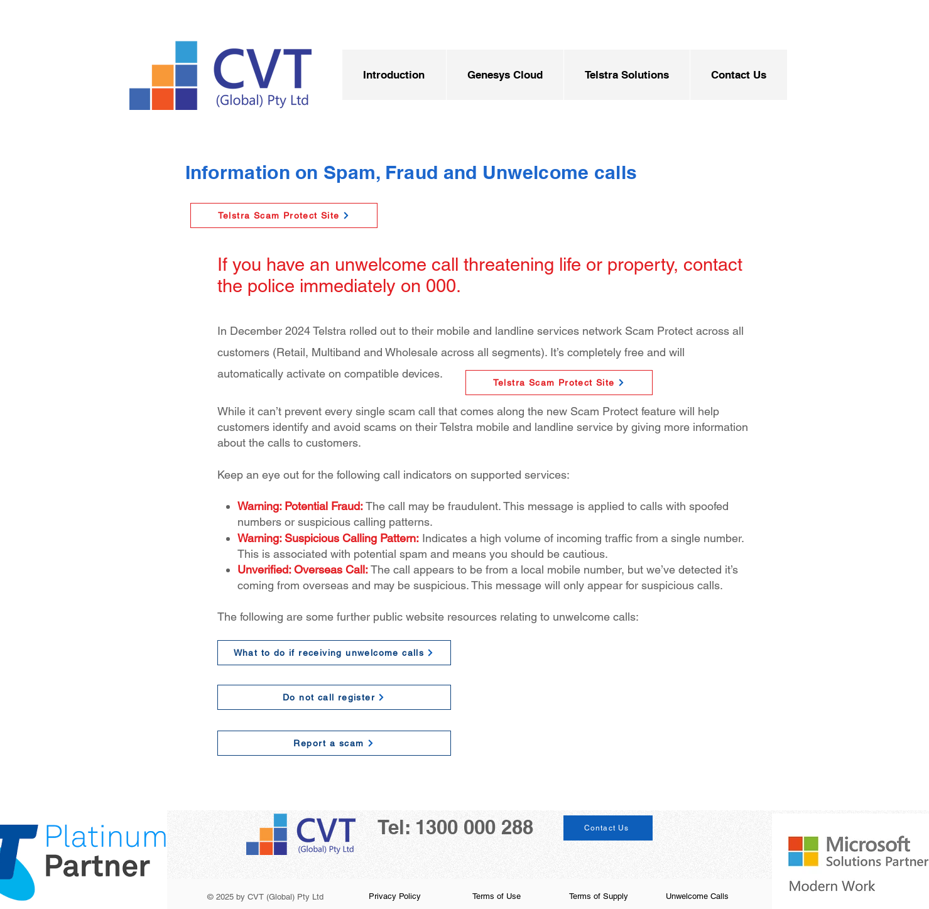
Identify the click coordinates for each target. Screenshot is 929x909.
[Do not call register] (334, 697)
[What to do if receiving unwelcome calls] (334, 652)
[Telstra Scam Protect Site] (284, 215)
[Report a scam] (334, 743)
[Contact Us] (608, 828)
